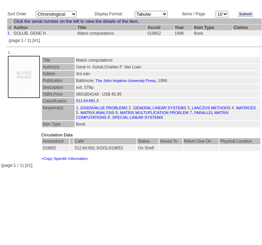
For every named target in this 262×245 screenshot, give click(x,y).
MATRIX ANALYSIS (97, 113)
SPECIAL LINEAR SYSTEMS (137, 117)
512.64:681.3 (87, 101)
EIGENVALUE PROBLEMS (104, 108)
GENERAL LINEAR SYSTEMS (159, 108)
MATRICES (246, 108)
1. (10, 52)
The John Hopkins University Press (126, 81)
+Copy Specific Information (64, 159)
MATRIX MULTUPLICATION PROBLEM (154, 113)
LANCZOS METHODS (211, 108)
